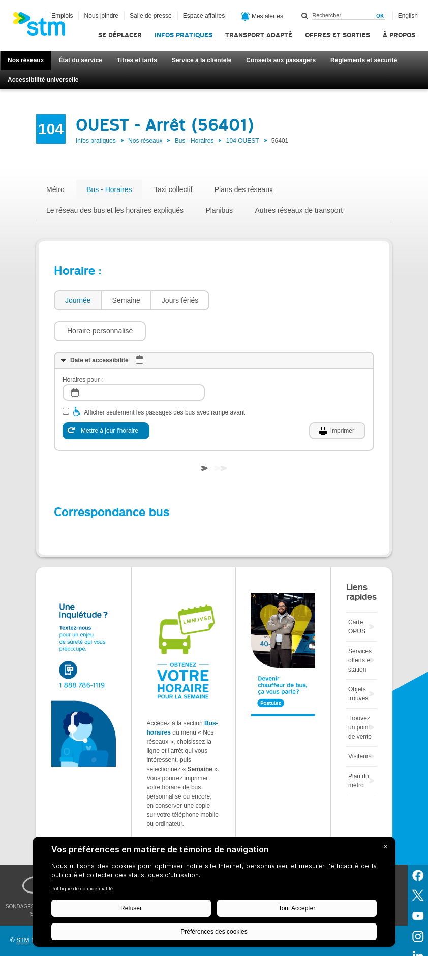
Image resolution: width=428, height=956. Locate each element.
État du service (80, 60)
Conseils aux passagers (281, 60)
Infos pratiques (183, 35)
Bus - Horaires (194, 140)
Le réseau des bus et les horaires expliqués (115, 210)
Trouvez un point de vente (360, 697)
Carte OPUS (356, 596)
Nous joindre (101, 15)
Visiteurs (360, 725)
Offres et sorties (337, 35)
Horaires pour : (83, 349)
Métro (55, 189)
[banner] (44, 27)
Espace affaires (204, 15)
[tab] (77, 300)
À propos (399, 35)
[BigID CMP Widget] (214, 894)
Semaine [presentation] (126, 300)
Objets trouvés (358, 663)
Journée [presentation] (78, 300)
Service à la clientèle (201, 60)
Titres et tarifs (137, 60)
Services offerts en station (361, 630)
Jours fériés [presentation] (180, 300)
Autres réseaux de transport (299, 210)
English (408, 15)
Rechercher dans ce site (305, 16)
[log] (134, 362)
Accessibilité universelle (43, 79)
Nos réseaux (26, 60)
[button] (261, 300)
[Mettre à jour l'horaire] (106, 400)
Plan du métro (358, 750)
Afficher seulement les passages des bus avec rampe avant (164, 382)
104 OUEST (242, 140)
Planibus (219, 210)
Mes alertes (262, 16)
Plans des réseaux (244, 189)
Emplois (62, 15)
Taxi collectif (173, 189)
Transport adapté (258, 35)
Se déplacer (120, 35)
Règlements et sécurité (363, 60)
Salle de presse (151, 15)
